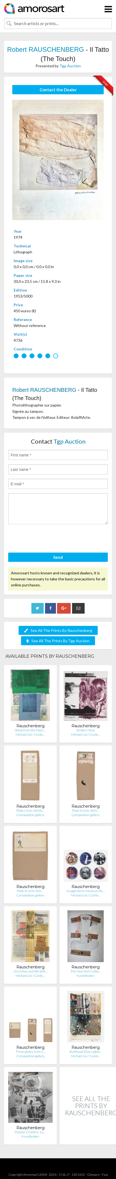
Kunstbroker (85, 976)
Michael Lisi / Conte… (30, 734)
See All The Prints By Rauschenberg (58, 630)
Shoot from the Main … (30, 730)
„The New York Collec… (86, 971)
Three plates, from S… (30, 1052)
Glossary (93, 1174)
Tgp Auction (70, 65)
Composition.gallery (30, 815)
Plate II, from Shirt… (85, 810)
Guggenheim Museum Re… (85, 891)
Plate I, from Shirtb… (30, 810)
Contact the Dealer (58, 89)
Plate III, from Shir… (30, 891)
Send (58, 557)
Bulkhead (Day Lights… (86, 1052)
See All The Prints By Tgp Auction (58, 640)
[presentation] (49, 539)
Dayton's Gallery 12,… (30, 1132)
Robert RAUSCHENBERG (45, 49)
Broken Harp (86, 730)
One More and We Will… (30, 971)
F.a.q (105, 1174)
